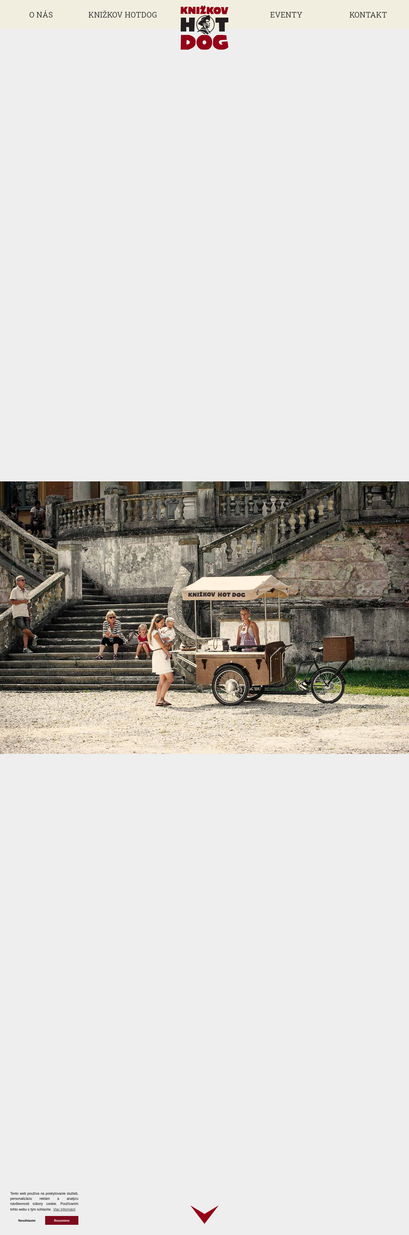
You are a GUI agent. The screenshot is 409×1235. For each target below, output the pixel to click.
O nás (41, 14)
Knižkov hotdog (122, 14)
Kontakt (368, 14)
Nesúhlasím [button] (27, 1220)
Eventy (286, 14)
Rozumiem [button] (62, 1220)
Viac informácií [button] (64, 1209)
